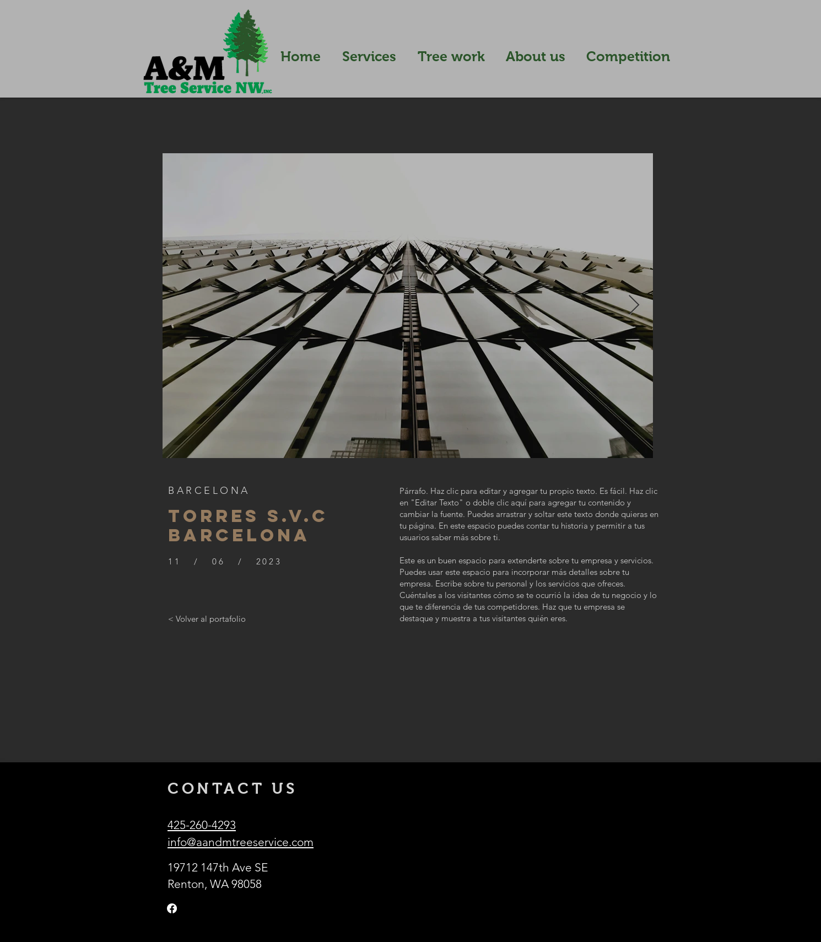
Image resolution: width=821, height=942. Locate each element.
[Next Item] (634, 305)
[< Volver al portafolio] (207, 618)
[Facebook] (172, 908)
